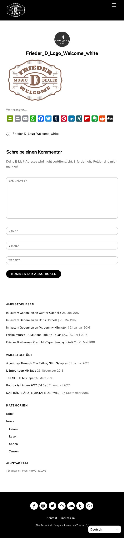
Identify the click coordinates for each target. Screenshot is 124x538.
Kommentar (17, 181)
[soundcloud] (71, 505)
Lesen (13, 436)
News (10, 421)
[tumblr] (80, 505)
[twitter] (52, 505)
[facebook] (34, 505)
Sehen (13, 444)
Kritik (10, 413)
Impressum (68, 517)
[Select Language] (104, 529)
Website (14, 260)
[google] (89, 505)
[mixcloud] (62, 505)
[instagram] (43, 505)
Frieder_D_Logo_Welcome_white (62, 53)
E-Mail (13, 245)
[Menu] (114, 5)
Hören (13, 429)
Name (13, 231)
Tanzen (14, 451)
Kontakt (52, 517)
